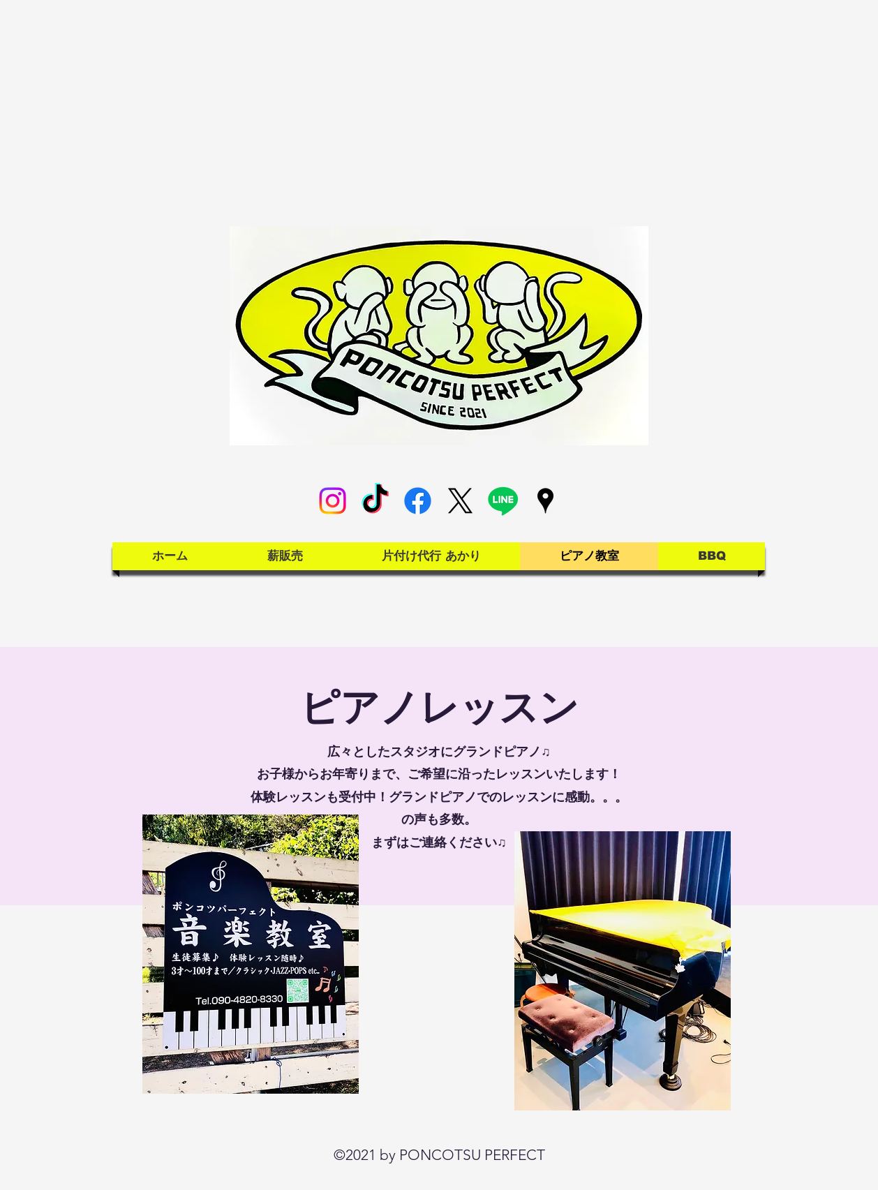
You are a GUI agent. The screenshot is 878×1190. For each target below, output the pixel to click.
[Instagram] (332, 501)
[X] (460, 501)
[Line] (503, 501)
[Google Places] (545, 501)
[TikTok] (375, 501)
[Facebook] (418, 501)
